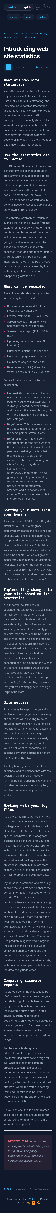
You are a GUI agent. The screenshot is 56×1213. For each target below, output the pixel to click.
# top (7, 1188)
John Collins (28, 1199)
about (28, 17)
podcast (13, 17)
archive (42, 17)
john (38, 67)
